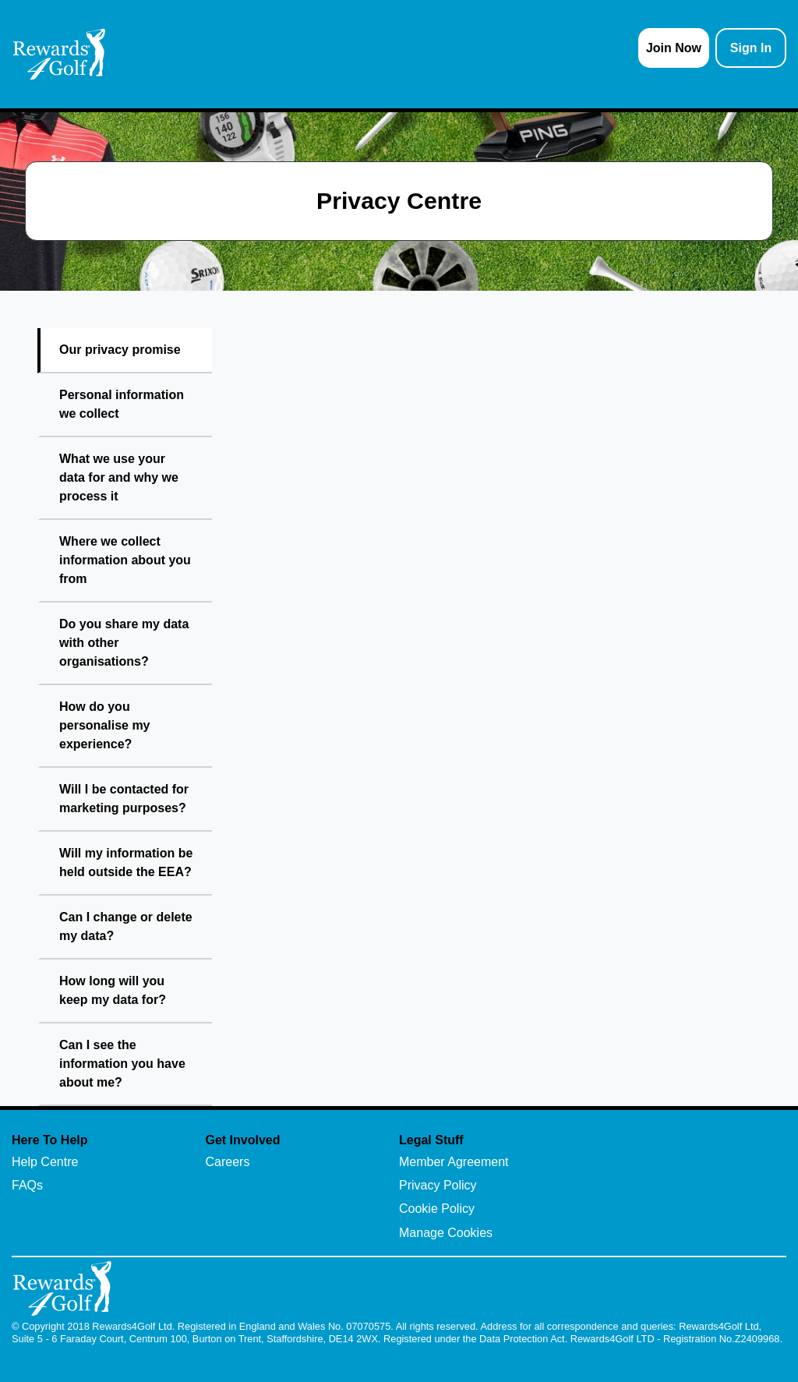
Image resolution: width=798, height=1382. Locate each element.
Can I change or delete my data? (125, 926)
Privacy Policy (438, 1185)
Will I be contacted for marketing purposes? (124, 799)
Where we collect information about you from (125, 560)
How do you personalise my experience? (104, 725)
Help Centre (45, 1161)
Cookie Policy (437, 1208)
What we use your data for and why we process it (118, 477)
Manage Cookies (446, 1232)
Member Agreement (454, 1161)
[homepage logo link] (59, 54)
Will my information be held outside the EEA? (125, 862)
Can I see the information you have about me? (122, 1063)
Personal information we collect (121, 404)
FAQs (27, 1185)
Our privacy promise (120, 349)
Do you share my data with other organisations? (124, 642)
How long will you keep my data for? (112, 990)
